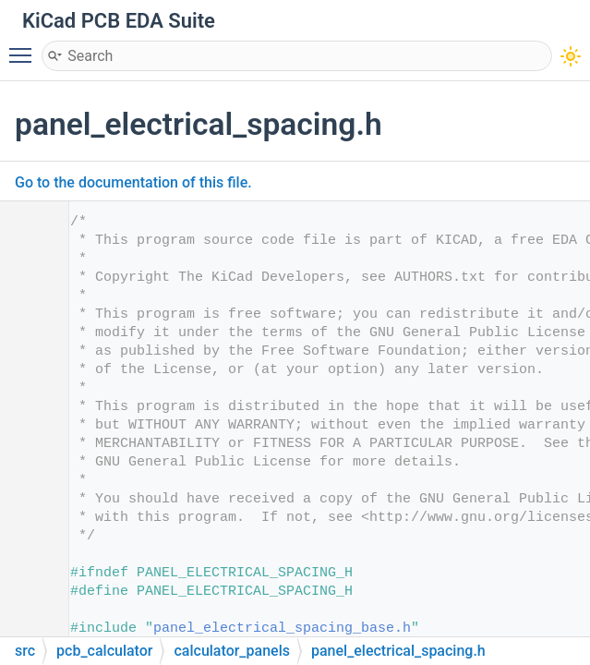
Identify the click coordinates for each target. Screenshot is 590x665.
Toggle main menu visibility (25, 47)
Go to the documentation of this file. (133, 182)
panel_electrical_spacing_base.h (282, 628)
